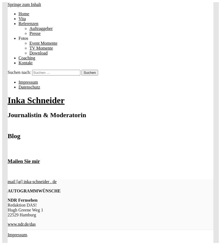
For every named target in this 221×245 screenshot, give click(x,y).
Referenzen (28, 23)
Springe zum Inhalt (24, 4)
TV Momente (41, 48)
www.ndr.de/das (22, 224)
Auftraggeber (41, 28)
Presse (35, 33)
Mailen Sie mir (24, 161)
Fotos (23, 38)
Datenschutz (29, 87)
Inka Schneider (36, 100)
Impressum (28, 82)
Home (24, 13)
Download (38, 53)
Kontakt (26, 63)
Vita (22, 18)
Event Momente (43, 43)
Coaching (27, 58)
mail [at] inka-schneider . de (32, 181)
